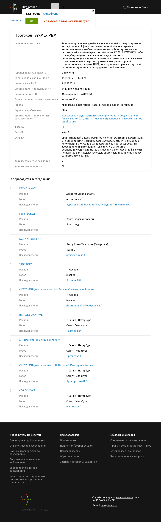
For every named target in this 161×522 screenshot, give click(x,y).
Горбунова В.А (93, 305)
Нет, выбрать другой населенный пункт (66, 21)
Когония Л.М (73, 280)
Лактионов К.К (75, 305)
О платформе (68, 440)
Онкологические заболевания (28, 445)
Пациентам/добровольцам (76, 445)
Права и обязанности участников (130, 445)
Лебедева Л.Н (109, 204)
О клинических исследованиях (129, 440)
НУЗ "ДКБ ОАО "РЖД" (31, 314)
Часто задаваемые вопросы (127, 456)
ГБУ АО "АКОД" (27, 188)
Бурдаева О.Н (74, 204)
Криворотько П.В (76, 381)
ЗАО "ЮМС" (25, 264)
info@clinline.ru (109, 505)
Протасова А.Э (74, 356)
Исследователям (70, 451)
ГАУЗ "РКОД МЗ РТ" (30, 238)
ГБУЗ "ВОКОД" (27, 213)
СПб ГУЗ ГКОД (27, 390)
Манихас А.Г (73, 406)
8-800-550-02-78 (124, 497)
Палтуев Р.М (73, 330)
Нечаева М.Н (91, 204)
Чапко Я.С (124, 204)
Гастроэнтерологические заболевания (25, 461)
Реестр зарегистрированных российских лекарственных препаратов (27, 479)
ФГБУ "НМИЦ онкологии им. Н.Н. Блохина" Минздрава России (56, 289)
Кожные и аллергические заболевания (25, 453)
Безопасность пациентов (125, 451)
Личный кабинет (138, 7)
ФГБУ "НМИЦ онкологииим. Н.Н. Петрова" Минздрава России (56, 365)
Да (31, 20)
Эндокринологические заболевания (23, 469)
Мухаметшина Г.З (76, 255)
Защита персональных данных (78, 461)
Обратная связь (69, 456)
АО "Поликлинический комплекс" (39, 339)
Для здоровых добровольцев (27, 440)
